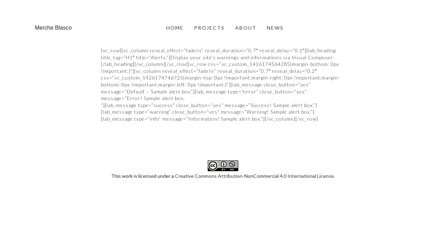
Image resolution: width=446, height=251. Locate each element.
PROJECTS (209, 28)
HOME (175, 28)
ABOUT (245, 28)
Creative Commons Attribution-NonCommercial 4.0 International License (254, 141)
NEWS (275, 28)
